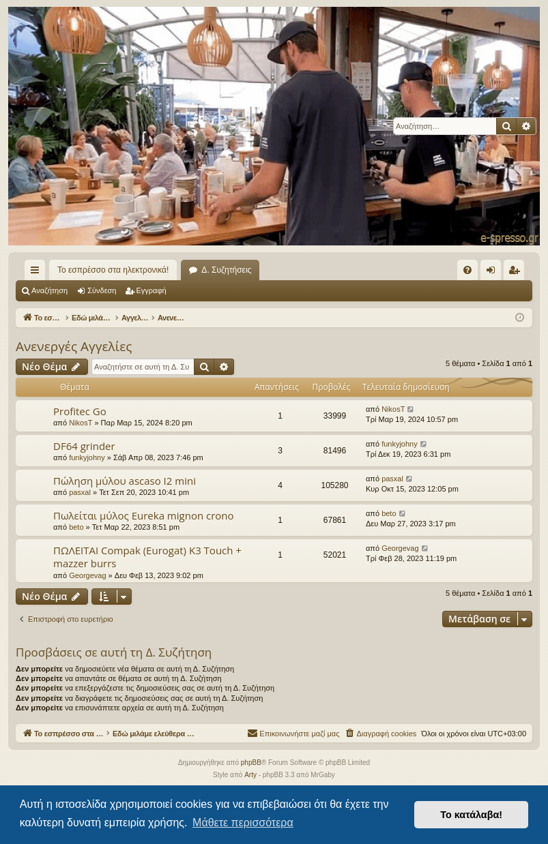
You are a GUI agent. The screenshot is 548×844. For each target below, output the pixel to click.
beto (76, 527)
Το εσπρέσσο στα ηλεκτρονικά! (113, 270)
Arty (250, 775)
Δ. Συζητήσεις (226, 270)
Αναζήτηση (49, 290)
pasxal (80, 492)
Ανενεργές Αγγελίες (74, 346)
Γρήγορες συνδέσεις (37, 272)
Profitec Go (79, 411)
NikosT (80, 423)
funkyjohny (87, 457)
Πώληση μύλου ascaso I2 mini (124, 480)
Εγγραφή (151, 290)
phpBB (251, 763)
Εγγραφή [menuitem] (516, 272)
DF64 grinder (84, 446)
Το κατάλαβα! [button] (471, 814)
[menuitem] (467, 270)
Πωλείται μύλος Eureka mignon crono (143, 515)
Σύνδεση (101, 290)
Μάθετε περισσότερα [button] (242, 822)
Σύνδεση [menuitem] (494, 272)
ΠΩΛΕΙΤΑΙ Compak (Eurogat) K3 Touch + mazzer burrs (147, 556)
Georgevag (87, 575)
